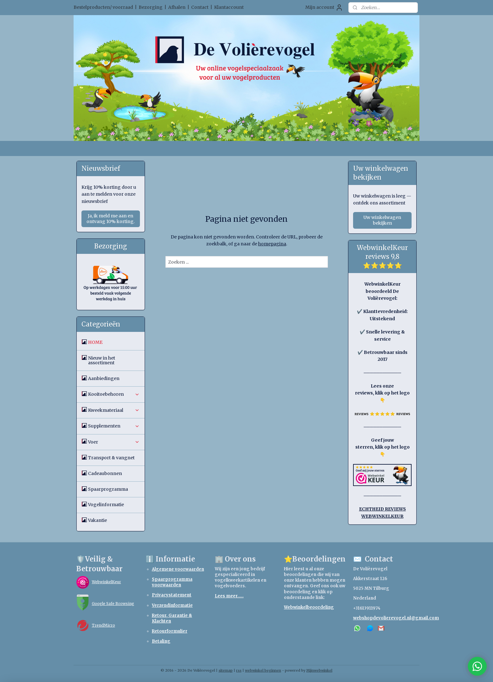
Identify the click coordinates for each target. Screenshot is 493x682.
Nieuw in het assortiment (101, 360)
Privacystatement (171, 595)
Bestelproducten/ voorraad (103, 7)
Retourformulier (169, 631)
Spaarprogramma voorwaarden (172, 582)
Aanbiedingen (103, 378)
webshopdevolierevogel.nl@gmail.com (396, 618)
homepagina (272, 244)
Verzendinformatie (172, 605)
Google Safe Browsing (113, 603)
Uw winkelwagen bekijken (382, 220)
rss (238, 670)
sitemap (226, 670)
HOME (95, 342)
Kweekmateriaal (114, 410)
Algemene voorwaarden (178, 569)
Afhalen (177, 7)
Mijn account (324, 7)
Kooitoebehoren (114, 394)
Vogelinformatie (106, 504)
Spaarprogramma (108, 489)
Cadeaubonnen (105, 473)
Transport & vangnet (111, 458)
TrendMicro (103, 625)
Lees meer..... (229, 596)
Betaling (161, 641)
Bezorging (151, 7)
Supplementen (114, 426)
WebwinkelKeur (106, 581)
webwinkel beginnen (263, 670)
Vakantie (97, 520)
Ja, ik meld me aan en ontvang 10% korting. (110, 218)
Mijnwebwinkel (319, 670)
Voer (114, 442)
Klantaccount (229, 7)
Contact (199, 7)
